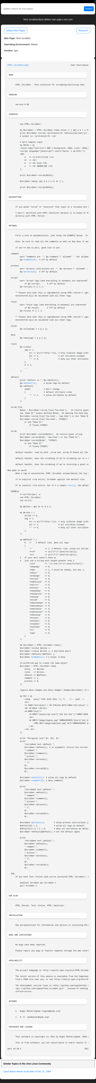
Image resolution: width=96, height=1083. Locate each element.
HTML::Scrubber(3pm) (18, 65)
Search (88, 8)
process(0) (30, 272)
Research (83, 30)
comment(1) (38, 657)
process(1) (38, 823)
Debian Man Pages (15, 30)
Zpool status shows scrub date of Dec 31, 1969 (27, 1071)
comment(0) (30, 260)
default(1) (30, 383)
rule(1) (71, 485)
